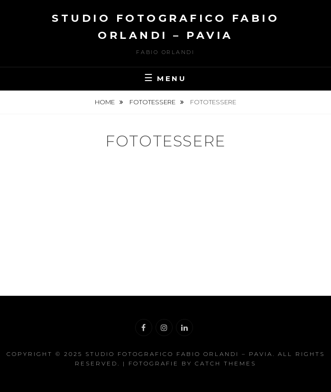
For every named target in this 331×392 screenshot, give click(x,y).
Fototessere (153, 102)
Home (105, 102)
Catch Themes (225, 363)
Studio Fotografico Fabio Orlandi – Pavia (179, 353)
